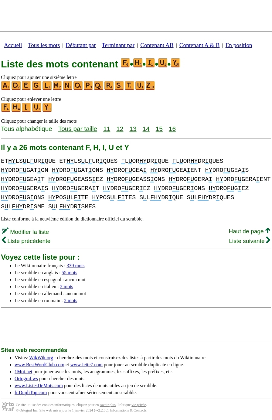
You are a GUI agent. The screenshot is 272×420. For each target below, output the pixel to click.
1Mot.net (23, 371)
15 (159, 128)
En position (239, 45)
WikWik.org (41, 357)
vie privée (138, 405)
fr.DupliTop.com (31, 392)
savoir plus (108, 405)
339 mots (75, 265)
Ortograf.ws (26, 378)
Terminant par (118, 45)
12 (119, 128)
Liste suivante (249, 241)
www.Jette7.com (86, 364)
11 (106, 128)
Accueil (13, 45)
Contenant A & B (199, 45)
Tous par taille (77, 128)
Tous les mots (44, 45)
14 (146, 128)
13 (132, 128)
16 (172, 128)
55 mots (69, 272)
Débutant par (81, 45)
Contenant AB (156, 45)
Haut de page (249, 231)
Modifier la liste (25, 232)
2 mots (66, 286)
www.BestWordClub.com (39, 364)
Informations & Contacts (128, 410)
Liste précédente (26, 241)
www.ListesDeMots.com (39, 385)
